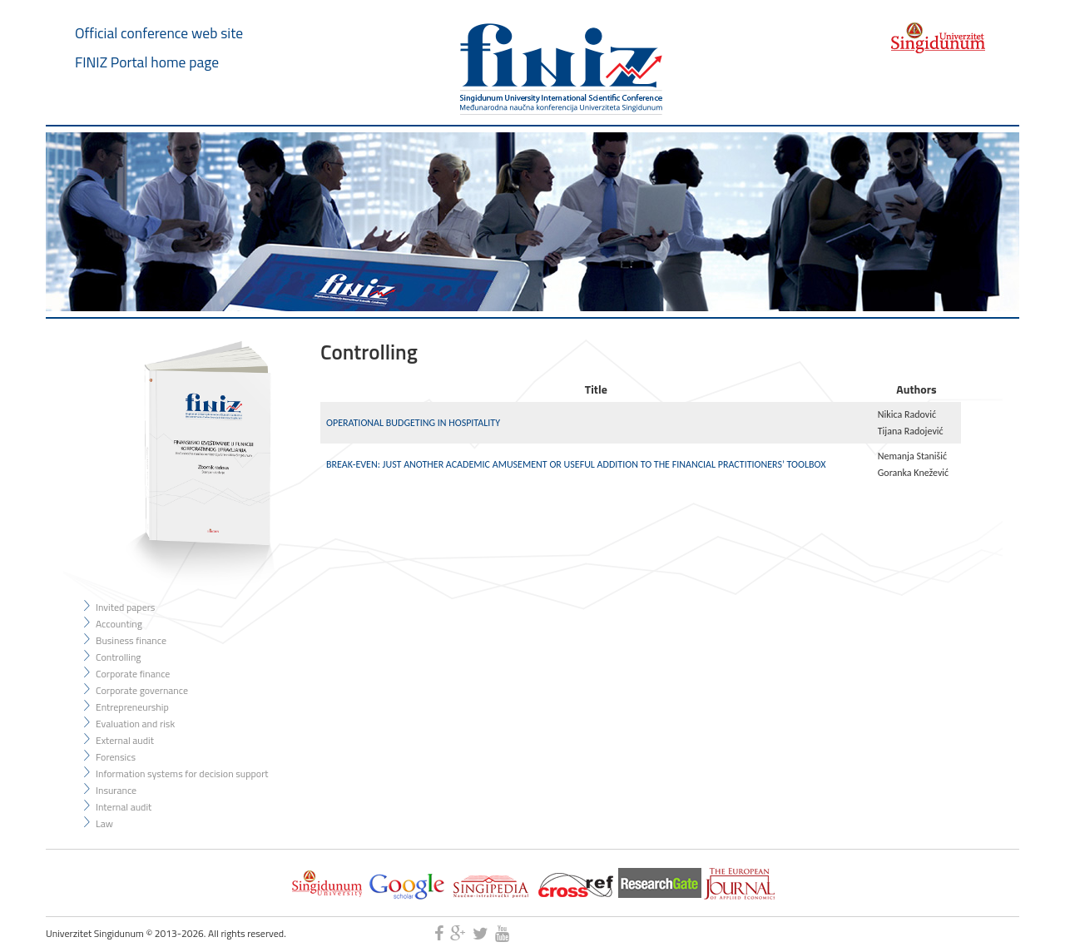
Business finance (131, 640)
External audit (125, 740)
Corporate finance (133, 674)
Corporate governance (142, 690)
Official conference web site (159, 33)
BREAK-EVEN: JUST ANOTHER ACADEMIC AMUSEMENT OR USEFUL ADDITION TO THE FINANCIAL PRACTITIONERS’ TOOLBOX (575, 464)
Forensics (116, 757)
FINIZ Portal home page (147, 62)
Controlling (118, 657)
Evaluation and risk (135, 723)
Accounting (119, 624)
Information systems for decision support (182, 773)
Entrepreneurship (132, 707)
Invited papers (125, 607)
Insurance (116, 790)
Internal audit (123, 807)
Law (104, 823)
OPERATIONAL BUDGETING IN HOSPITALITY (413, 423)
